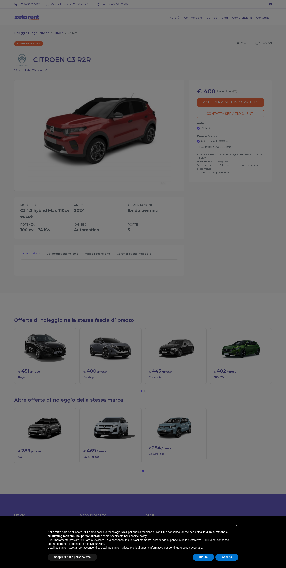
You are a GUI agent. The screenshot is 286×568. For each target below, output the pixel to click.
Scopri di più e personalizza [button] (72, 557)
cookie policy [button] (139, 536)
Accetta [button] (227, 557)
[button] (236, 525)
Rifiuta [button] (203, 557)
